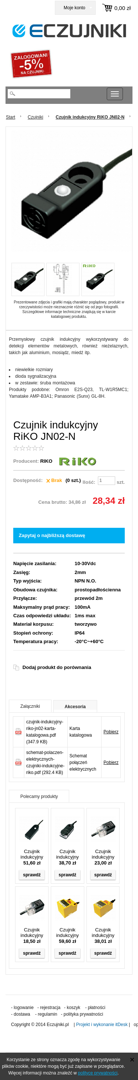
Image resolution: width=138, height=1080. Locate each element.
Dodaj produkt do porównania (56, 667)
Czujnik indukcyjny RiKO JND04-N (67, 854)
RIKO (46, 461)
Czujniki (35, 117)
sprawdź (32, 874)
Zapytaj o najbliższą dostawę (52, 535)
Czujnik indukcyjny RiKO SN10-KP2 (103, 932)
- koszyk (72, 1007)
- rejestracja (48, 1007)
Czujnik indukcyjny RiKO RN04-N (103, 854)
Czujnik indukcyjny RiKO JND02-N (32, 854)
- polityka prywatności (82, 1014)
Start (10, 117)
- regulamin (46, 1014)
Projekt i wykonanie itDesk (102, 1024)
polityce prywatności (97, 1073)
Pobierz (110, 731)
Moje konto (74, 7)
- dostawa (20, 1014)
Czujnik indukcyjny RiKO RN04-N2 (32, 932)
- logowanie (22, 1007)
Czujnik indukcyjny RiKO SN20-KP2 (67, 932)
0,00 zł (122, 8)
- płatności (95, 1007)
